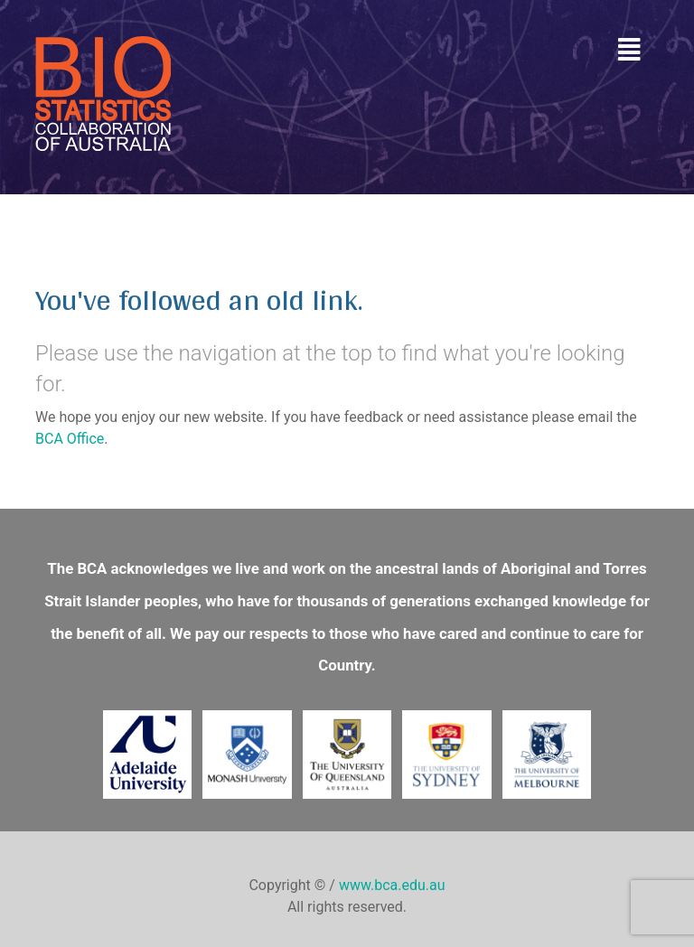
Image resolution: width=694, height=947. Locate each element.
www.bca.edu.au (392, 885)
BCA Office (69, 438)
